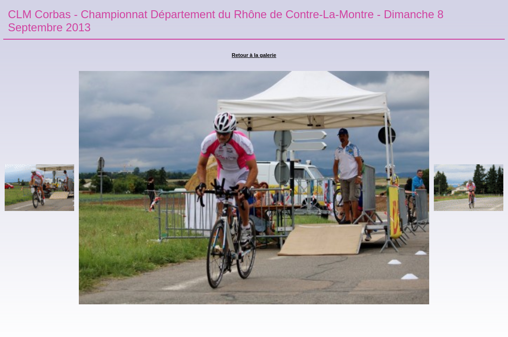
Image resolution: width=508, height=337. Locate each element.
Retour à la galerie (254, 55)
